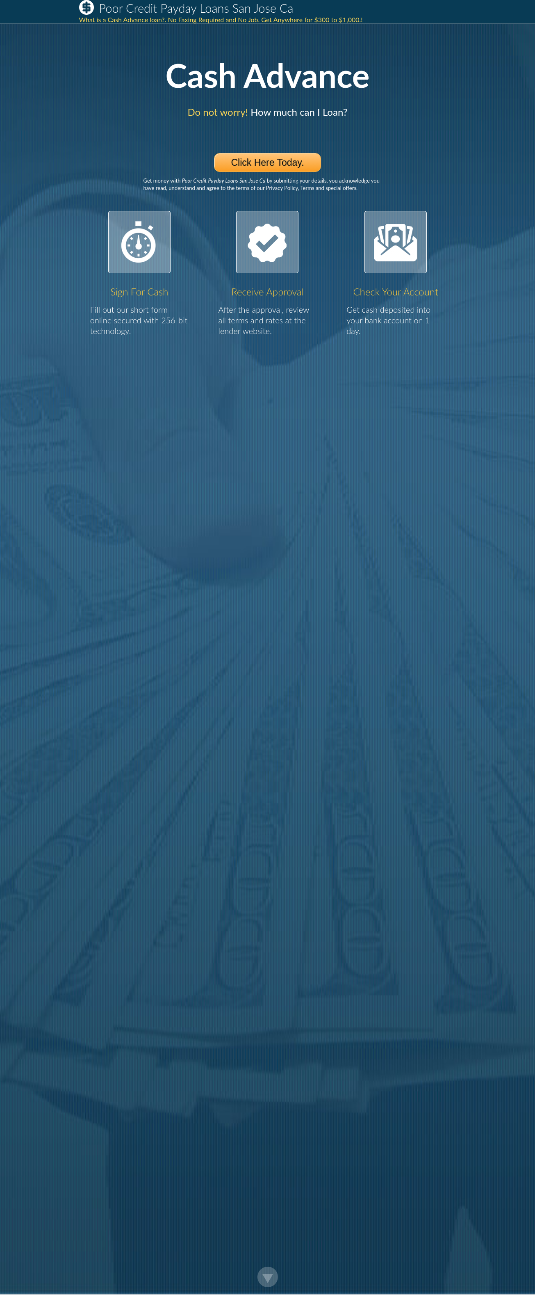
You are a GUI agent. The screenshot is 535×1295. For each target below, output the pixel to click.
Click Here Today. (267, 162)
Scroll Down (267, 1277)
